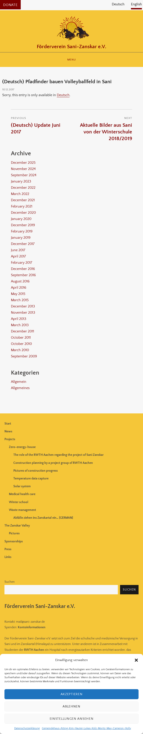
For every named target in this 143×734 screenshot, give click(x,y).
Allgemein (18, 382)
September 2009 (24, 356)
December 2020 (23, 213)
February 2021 (21, 206)
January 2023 (21, 181)
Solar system (22, 486)
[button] (136, 660)
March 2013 (20, 325)
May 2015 (18, 294)
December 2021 (23, 200)
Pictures (14, 533)
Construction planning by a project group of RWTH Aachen (53, 463)
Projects (9, 439)
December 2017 (23, 244)
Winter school (18, 502)
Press (7, 549)
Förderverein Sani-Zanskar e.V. (71, 47)
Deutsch (63, 95)
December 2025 (23, 163)
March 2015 (20, 300)
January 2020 (21, 219)
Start (7, 423)
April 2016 (18, 288)
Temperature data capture (31, 478)
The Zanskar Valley (17, 525)
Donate (10, 5)
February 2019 (22, 231)
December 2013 (23, 306)
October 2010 (21, 344)
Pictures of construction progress (35, 471)
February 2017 (21, 263)
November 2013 (23, 313)
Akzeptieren (72, 694)
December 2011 (22, 331)
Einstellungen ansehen (72, 719)
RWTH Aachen (34, 650)
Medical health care (22, 494)
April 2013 (18, 319)
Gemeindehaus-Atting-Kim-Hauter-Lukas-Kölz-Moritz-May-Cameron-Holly (86, 728)
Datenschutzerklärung (27, 728)
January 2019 (21, 238)
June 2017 (18, 250)
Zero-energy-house (22, 447)
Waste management (22, 510)
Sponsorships (13, 541)
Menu (71, 59)
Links (7, 557)
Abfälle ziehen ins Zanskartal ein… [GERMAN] (43, 518)
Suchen (9, 582)
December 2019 (23, 225)
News (8, 431)
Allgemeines (20, 388)
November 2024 (23, 169)
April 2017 (18, 256)
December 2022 (23, 188)
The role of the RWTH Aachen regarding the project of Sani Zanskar (58, 455)
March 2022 (20, 194)
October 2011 (21, 338)
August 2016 (20, 281)
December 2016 (23, 269)
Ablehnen (71, 706)
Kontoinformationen (31, 627)
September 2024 (23, 175)
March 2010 (20, 350)
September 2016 (23, 275)
